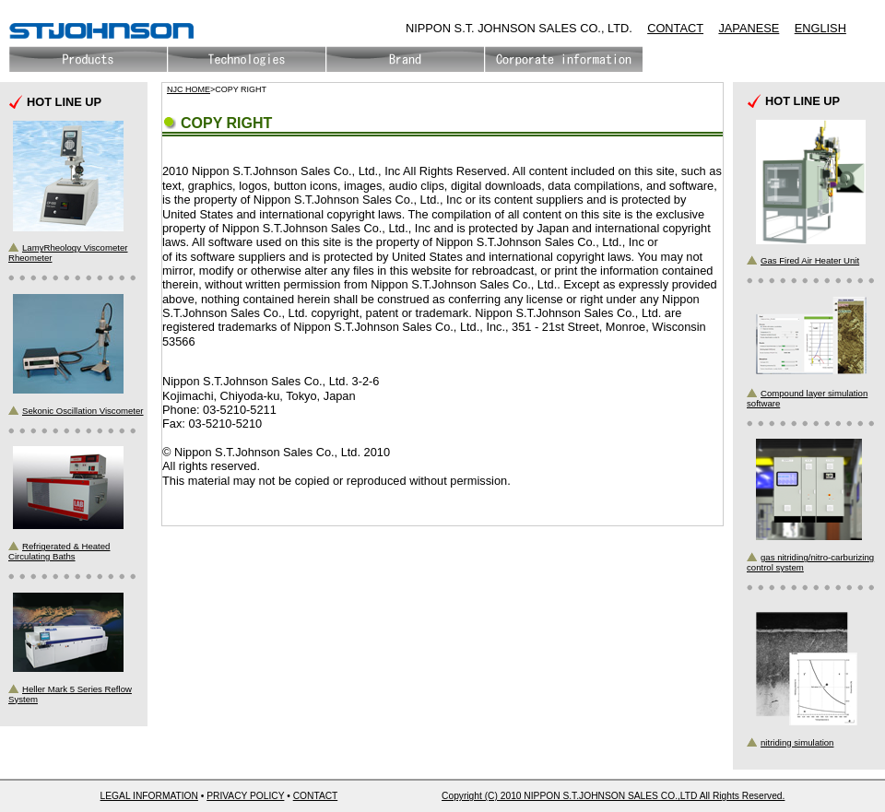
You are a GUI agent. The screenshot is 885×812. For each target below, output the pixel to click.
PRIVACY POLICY (245, 796)
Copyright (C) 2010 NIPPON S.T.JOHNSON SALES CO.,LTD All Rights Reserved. (613, 796)
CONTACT (675, 28)
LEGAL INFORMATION (149, 796)
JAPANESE (748, 28)
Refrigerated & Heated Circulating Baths (59, 551)
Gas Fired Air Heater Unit (810, 260)
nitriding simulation (797, 742)
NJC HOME (188, 89)
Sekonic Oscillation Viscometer (83, 411)
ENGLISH (820, 28)
